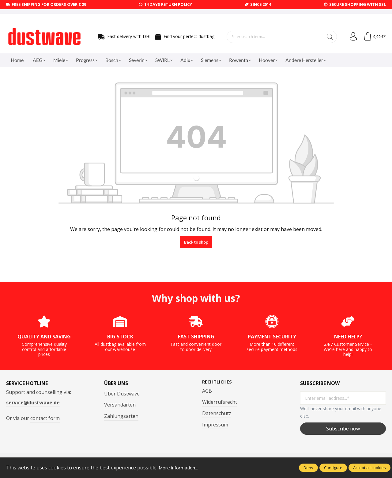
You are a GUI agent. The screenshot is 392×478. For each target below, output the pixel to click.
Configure (333, 467)
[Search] (328, 37)
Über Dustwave (122, 393)
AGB (207, 391)
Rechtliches (218, 382)
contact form (45, 418)
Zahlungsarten (121, 416)
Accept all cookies (369, 467)
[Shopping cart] (374, 37)
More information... (181, 467)
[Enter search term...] (274, 37)
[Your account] (351, 37)
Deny (308, 467)
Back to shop (196, 242)
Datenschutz (216, 413)
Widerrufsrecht (219, 402)
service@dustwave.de (33, 402)
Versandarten (120, 404)
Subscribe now (343, 428)
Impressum (215, 425)
